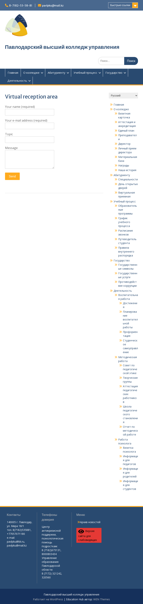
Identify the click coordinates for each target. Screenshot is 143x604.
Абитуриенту (56, 72)
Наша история (127, 170)
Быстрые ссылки (120, 5)
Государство (113, 72)
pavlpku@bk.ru (15, 541)
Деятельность (17, 80)
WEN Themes (101, 599)
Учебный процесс (85, 72)
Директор (124, 143)
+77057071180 (16, 534)
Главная (13, 72)
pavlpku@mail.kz (52, 5)
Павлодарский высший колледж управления (62, 47)
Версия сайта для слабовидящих (87, 535)
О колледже (31, 72)
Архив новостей (90, 522)
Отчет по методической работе (130, 430)
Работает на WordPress (48, 599)
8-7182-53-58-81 (20, 5)
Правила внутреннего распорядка (126, 251)
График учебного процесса (124, 222)
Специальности (128, 179)
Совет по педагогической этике (130, 369)
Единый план (126, 130)
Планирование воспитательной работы (130, 319)
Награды (123, 165)
